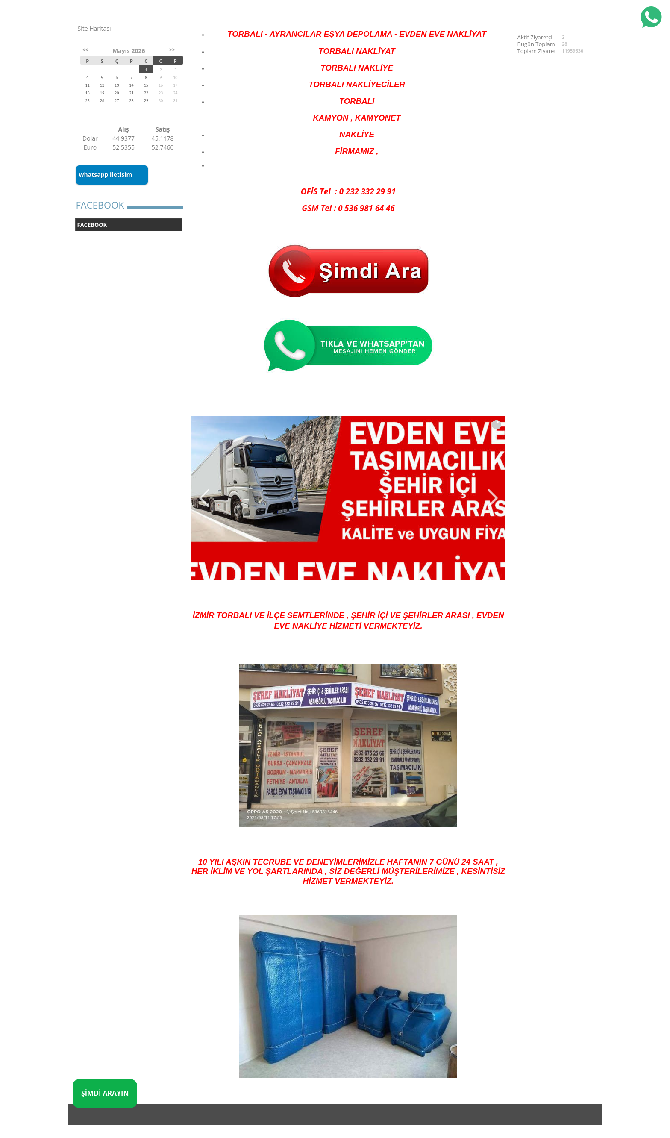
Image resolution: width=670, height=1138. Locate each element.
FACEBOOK (92, 225)
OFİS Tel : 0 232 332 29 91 (348, 191)
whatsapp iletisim (105, 175)
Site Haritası (94, 28)
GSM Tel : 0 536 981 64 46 (348, 208)
